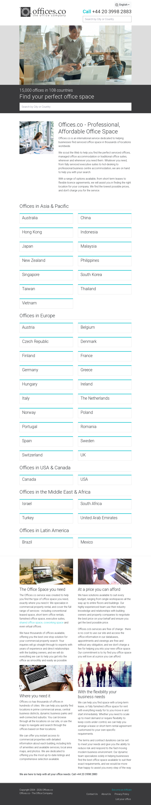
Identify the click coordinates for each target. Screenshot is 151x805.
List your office (123, 799)
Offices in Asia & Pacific (44, 206)
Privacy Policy (122, 794)
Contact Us (92, 794)
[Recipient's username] (107, 19)
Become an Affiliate (122, 790)
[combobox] (123, 5)
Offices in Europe (37, 315)
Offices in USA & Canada (44, 467)
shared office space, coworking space (41, 622)
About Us (106, 794)
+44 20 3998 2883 (112, 11)
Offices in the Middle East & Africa (54, 492)
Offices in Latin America (44, 530)
